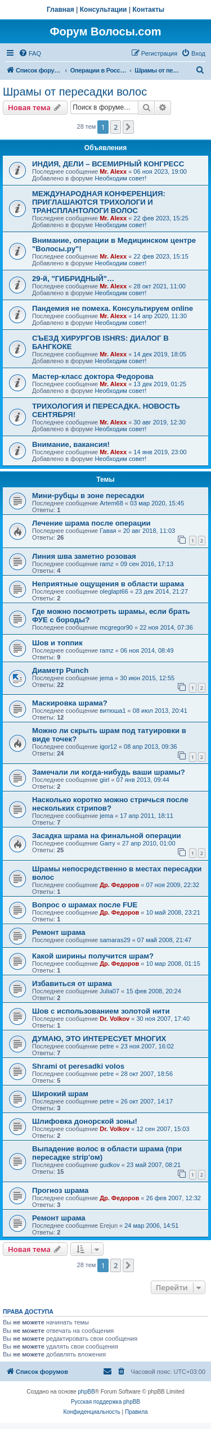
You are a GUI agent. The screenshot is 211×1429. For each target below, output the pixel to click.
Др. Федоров (119, 884)
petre (107, 1046)
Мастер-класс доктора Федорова (93, 376)
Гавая (108, 530)
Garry (107, 843)
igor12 (108, 746)
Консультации (103, 9)
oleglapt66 (114, 591)
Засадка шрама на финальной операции (106, 835)
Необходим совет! (120, 178)
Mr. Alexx (113, 171)
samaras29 (115, 940)
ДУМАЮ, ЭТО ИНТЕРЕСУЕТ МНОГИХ (99, 1038)
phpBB (86, 1392)
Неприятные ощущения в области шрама (108, 584)
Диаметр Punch (60, 670)
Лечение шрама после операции (91, 523)
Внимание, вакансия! (71, 444)
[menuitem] (30, 53)
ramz (106, 563)
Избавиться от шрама (72, 983)
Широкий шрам (60, 1093)
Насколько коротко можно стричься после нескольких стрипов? (110, 803)
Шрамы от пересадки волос (75, 91)
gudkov (109, 1164)
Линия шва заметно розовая (84, 556)
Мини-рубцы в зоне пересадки (88, 495)
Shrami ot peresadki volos (78, 1066)
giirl (104, 779)
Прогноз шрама (60, 1190)
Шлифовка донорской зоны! (84, 1121)
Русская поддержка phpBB (105, 1402)
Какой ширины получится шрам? (93, 956)
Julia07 (109, 991)
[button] (128, 127)
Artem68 (111, 503)
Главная (60, 9)
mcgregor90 (116, 627)
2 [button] (116, 127)
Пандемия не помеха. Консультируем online (112, 308)
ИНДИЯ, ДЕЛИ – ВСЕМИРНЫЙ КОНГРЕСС (108, 164)
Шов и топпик (57, 643)
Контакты (149, 9)
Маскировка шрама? (69, 703)
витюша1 (112, 710)
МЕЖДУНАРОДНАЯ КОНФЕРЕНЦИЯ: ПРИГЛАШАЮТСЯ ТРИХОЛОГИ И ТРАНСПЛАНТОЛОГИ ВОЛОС (98, 202)
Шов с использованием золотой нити (101, 1011)
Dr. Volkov (114, 1018)
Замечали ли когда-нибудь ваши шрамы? (108, 772)
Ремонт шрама (59, 932)
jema (106, 678)
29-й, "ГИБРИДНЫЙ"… (73, 278)
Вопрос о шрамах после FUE (84, 905)
